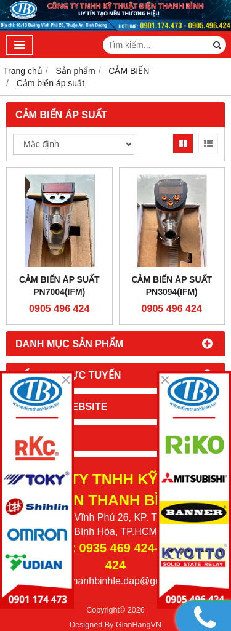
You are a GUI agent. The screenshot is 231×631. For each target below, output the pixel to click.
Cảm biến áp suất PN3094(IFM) (171, 286)
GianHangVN (138, 625)
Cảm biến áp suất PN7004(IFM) (59, 286)
